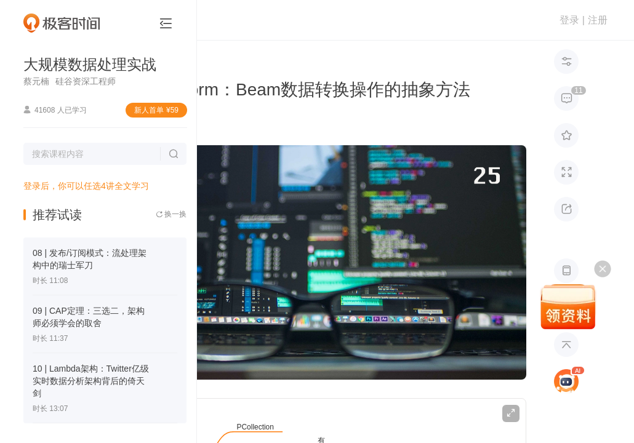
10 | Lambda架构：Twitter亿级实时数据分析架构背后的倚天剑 (91, 381)
